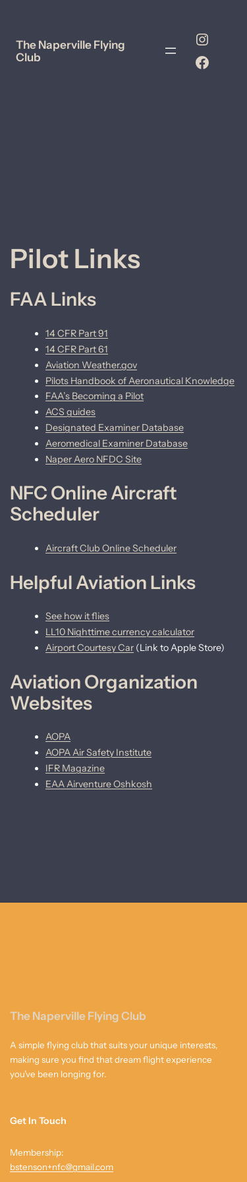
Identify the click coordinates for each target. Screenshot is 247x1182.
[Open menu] (170, 51)
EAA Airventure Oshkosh (98, 784)
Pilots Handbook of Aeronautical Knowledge (139, 381)
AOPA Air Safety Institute (98, 752)
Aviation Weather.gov (91, 365)
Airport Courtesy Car (89, 648)
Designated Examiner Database (114, 428)
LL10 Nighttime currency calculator (119, 632)
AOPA (57, 737)
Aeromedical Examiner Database (116, 443)
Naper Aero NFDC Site (93, 459)
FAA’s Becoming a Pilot (94, 396)
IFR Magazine (75, 768)
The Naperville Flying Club (70, 51)
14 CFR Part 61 (76, 349)
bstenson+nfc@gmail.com (61, 1167)
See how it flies (77, 616)
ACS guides (70, 412)
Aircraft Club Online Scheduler (111, 548)
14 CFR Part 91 (76, 333)
